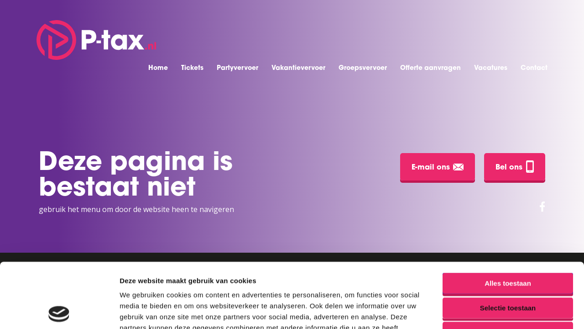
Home (158, 68)
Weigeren (507, 267)
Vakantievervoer (298, 68)
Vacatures (490, 68)
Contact (534, 68)
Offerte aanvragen (430, 68)
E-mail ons (438, 167)
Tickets (192, 68)
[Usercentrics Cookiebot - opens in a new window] (59, 311)
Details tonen (493, 311)
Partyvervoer (237, 68)
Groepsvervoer (363, 68)
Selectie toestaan (508, 243)
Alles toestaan (508, 218)
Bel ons (514, 166)
